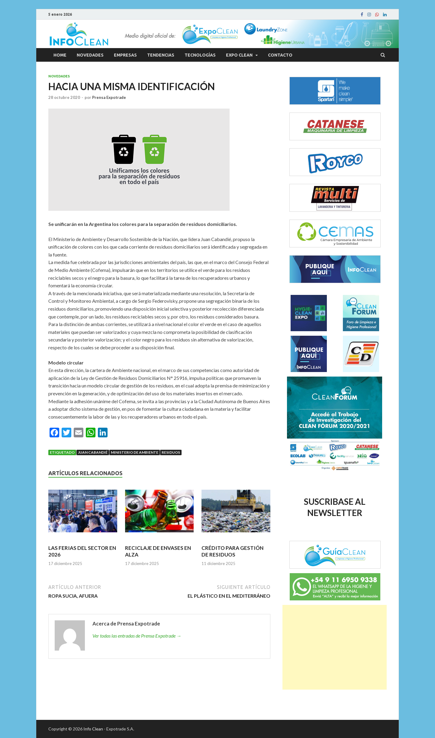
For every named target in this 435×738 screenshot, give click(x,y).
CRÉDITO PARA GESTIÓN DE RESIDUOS (232, 551)
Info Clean (93, 728)
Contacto (280, 55)
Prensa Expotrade (109, 97)
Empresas (125, 55)
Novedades (90, 55)
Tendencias (160, 55)
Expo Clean (239, 55)
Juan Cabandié (93, 452)
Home (59, 55)
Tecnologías (200, 55)
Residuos (171, 452)
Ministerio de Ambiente (134, 452)
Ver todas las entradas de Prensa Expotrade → (136, 635)
